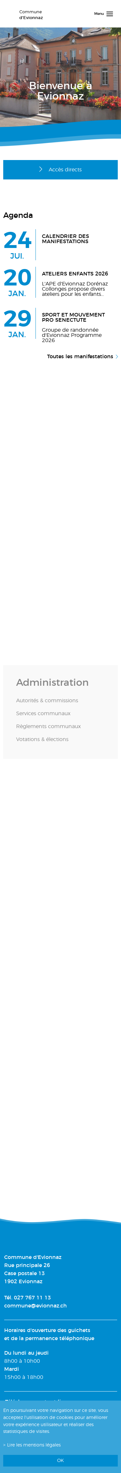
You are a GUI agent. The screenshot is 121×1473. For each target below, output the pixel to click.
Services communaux (43, 719)
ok (60, 1460)
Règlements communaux (48, 732)
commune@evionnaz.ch (35, 1305)
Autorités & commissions (47, 706)
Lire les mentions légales (34, 1445)
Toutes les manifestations (80, 356)
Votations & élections (42, 745)
